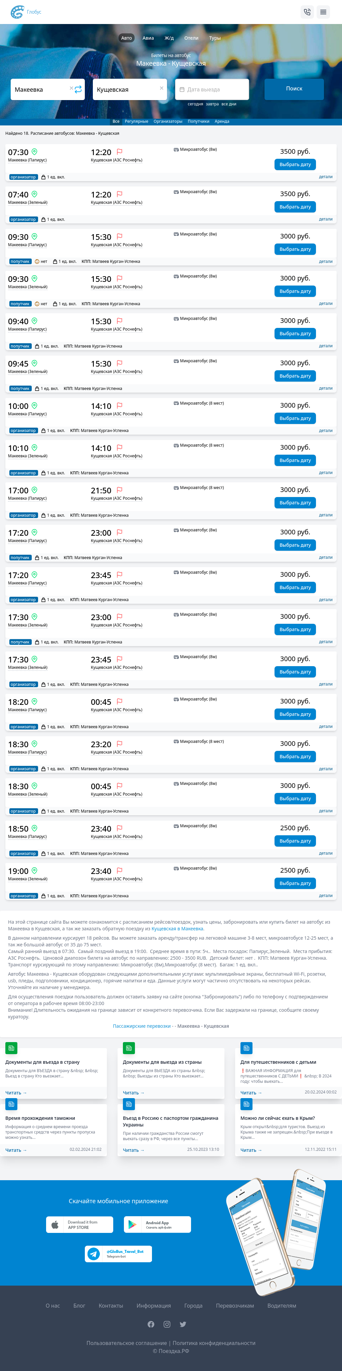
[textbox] (212, 89)
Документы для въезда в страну (42, 1062)
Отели (191, 38)
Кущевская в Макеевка (177, 928)
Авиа (148, 38)
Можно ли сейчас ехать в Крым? (277, 1118)
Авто (126, 38)
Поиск (294, 88)
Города (193, 1305)
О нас (53, 1305)
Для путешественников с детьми (278, 1062)
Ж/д (169, 38)
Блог (79, 1305)
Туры (215, 38)
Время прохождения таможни (40, 1118)
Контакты (111, 1305)
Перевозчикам (235, 1305)
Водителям (282, 1305)
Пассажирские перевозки (142, 1026)
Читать (16, 1092)
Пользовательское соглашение (127, 1343)
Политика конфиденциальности (214, 1343)
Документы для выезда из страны (162, 1062)
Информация (154, 1305)
